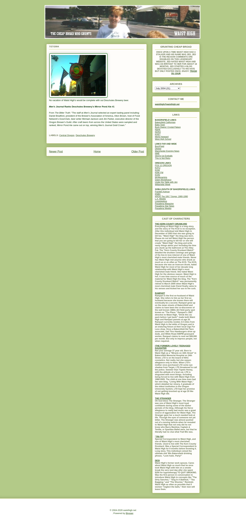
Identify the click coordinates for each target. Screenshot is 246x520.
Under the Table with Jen (166, 182)
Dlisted (158, 148)
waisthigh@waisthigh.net (167, 104)
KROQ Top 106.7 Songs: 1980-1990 (171, 196)
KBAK (157, 129)
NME (157, 153)
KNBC (158, 194)
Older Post (137, 151)
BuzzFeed (159, 146)
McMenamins (161, 177)
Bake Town (160, 125)
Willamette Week (162, 184)
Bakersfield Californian (165, 122)
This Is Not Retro (162, 158)
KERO (158, 132)
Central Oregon (66, 135)
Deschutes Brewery (85, 135)
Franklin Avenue (162, 192)
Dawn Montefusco (163, 180)
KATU (157, 168)
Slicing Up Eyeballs (164, 156)
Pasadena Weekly (163, 208)
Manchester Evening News (167, 151)
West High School (163, 139)
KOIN (157, 175)
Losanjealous (161, 201)
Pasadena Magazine (164, 203)
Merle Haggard (161, 137)
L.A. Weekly (160, 199)
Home (97, 151)
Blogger (129, 513)
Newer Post (56, 151)
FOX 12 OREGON (163, 165)
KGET (158, 134)
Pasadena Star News (164, 206)
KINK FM (159, 172)
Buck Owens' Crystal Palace (168, 127)
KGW (157, 170)
